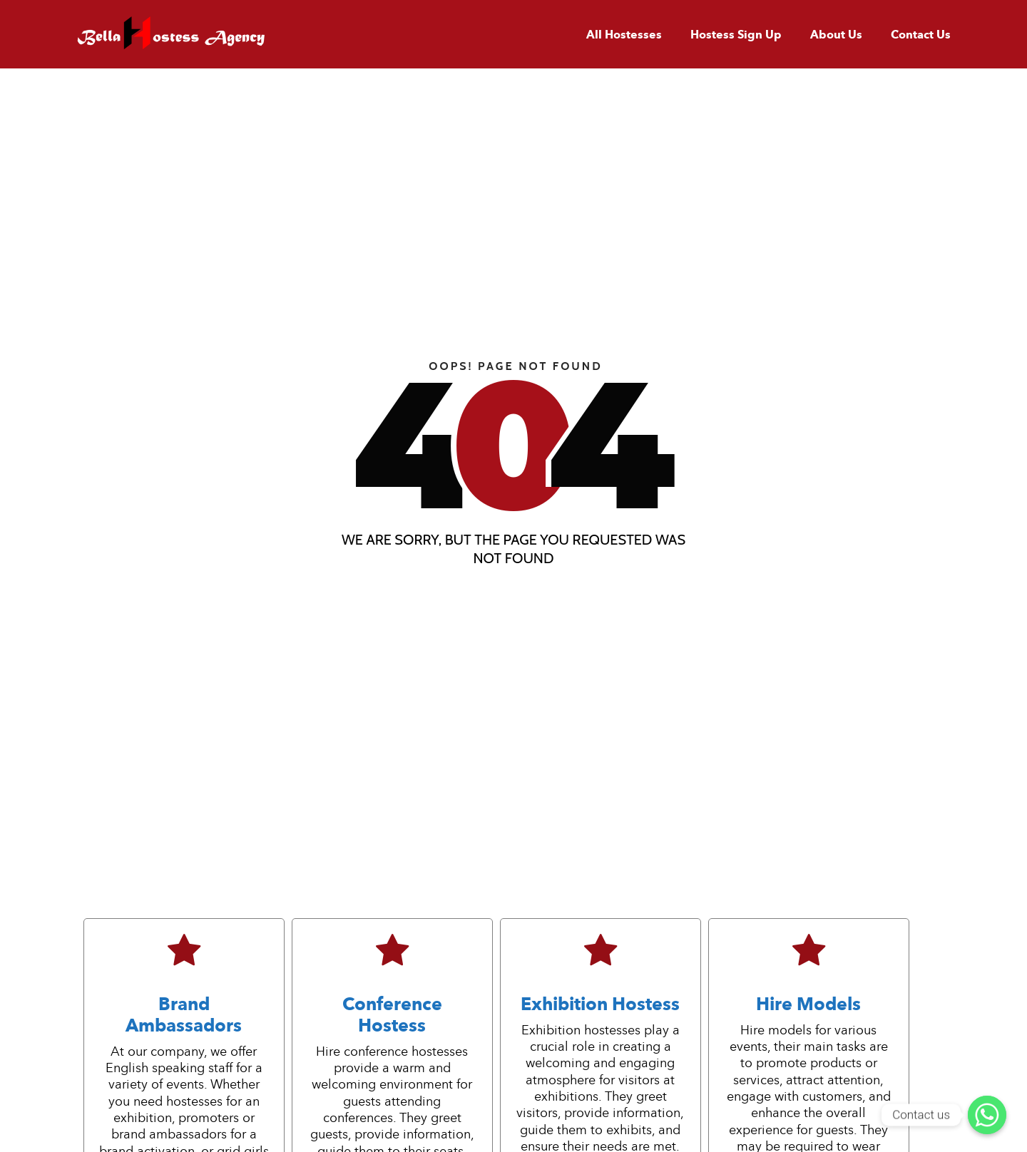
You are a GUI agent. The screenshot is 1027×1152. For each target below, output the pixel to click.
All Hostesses (624, 34)
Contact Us (921, 34)
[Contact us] (987, 1115)
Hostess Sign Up (736, 34)
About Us (836, 34)
